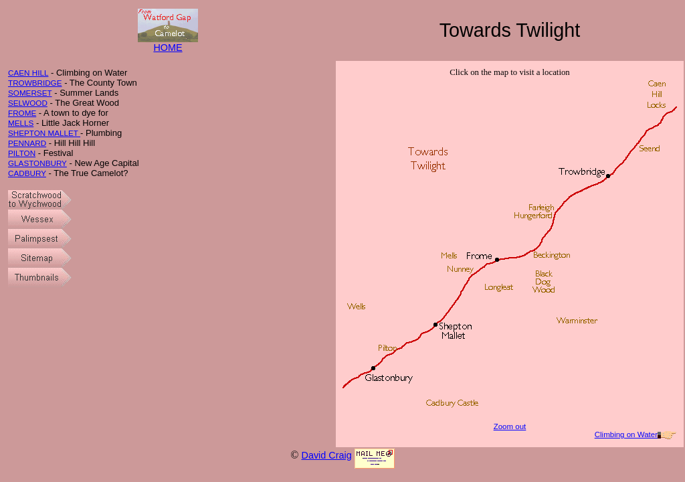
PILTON (21, 153)
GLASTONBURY (37, 163)
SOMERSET (30, 92)
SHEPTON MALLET (44, 133)
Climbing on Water (626, 434)
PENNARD (27, 143)
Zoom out (510, 426)
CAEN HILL (28, 72)
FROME (22, 112)
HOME (168, 43)
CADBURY (27, 173)
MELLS (20, 122)
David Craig (326, 455)
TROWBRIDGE (35, 82)
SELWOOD (27, 102)
